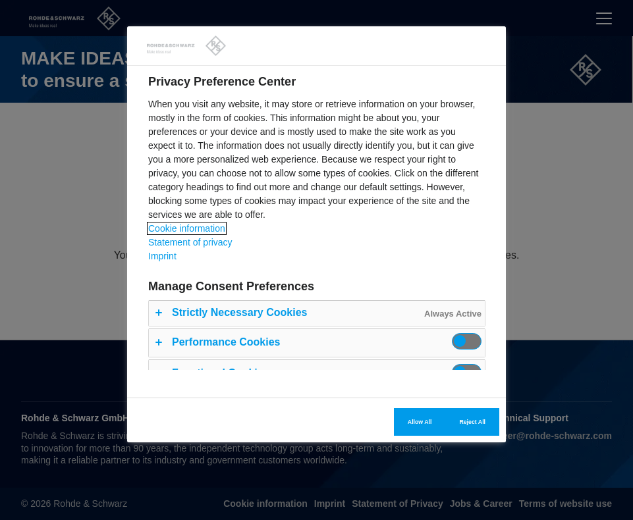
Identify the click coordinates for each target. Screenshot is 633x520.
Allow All (420, 422)
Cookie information (186, 228)
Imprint (162, 256)
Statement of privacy (190, 242)
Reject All (472, 422)
